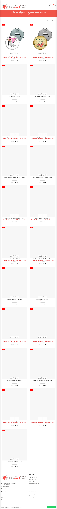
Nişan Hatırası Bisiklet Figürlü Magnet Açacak (42, 177)
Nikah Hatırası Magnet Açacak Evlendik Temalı (42, 380)
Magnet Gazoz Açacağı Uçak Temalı (14, 380)
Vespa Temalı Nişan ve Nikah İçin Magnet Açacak (14, 177)
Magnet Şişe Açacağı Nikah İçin (14, 56)
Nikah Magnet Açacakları (42, 56)
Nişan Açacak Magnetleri (14, 340)
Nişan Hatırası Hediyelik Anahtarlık (14, 258)
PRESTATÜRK (19, 507)
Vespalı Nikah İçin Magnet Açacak (15, 461)
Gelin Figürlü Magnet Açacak (15, 96)
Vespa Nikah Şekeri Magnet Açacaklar (14, 421)
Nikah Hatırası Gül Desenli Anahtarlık (42, 421)
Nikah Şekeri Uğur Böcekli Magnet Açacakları (14, 218)
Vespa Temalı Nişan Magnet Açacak (14, 299)
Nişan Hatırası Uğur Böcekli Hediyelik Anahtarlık (42, 258)
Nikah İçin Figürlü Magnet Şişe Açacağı (42, 137)
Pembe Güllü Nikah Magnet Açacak (42, 96)
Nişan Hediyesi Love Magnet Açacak (42, 218)
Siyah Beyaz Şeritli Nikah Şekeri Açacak (14, 137)
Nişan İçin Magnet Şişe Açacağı (42, 299)
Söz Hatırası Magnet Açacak (42, 340)
